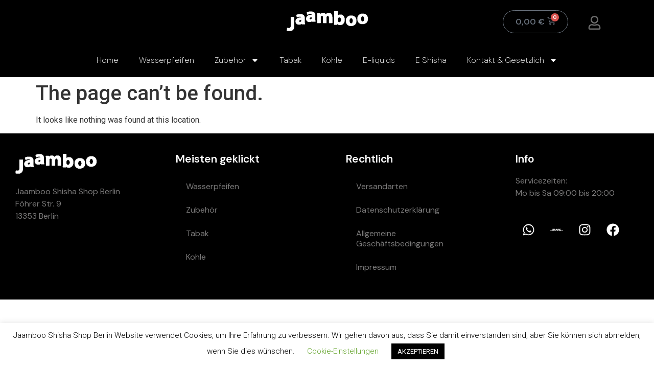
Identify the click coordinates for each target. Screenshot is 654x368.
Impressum (376, 267)
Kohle (332, 60)
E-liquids (379, 60)
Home (108, 60)
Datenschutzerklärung (397, 209)
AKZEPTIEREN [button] (418, 351)
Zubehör (237, 60)
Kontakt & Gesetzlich (512, 60)
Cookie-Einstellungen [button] (343, 351)
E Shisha (431, 60)
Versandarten (382, 186)
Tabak (290, 60)
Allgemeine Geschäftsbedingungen (399, 238)
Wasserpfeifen (166, 60)
